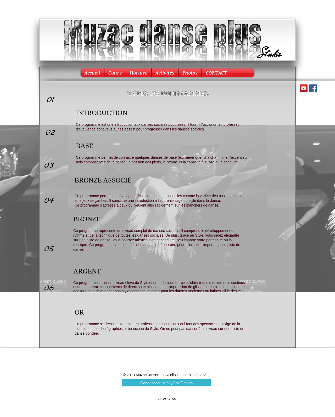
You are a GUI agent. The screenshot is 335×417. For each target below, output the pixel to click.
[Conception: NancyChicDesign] (166, 382)
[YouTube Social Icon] (304, 88)
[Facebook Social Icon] (313, 88)
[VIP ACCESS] (167, 399)
